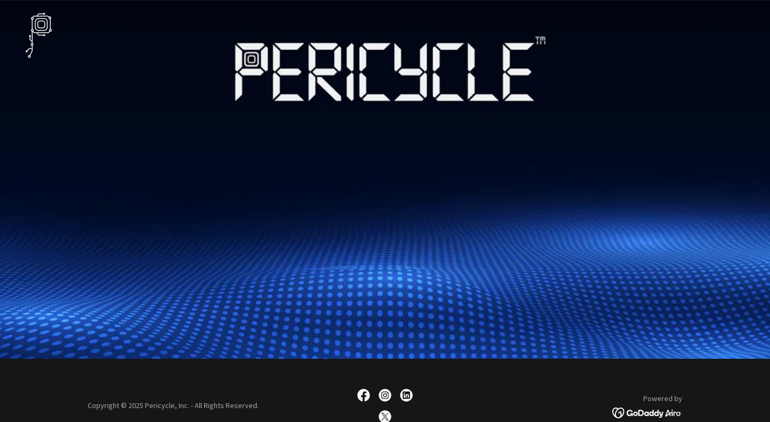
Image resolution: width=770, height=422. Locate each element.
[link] (39, 34)
